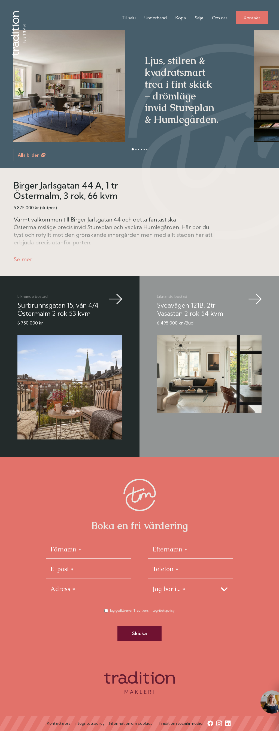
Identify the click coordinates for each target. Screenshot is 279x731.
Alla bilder (32, 155)
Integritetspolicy (90, 723)
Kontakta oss (58, 723)
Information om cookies (130, 723)
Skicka (139, 633)
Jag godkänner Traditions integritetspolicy (142, 610)
